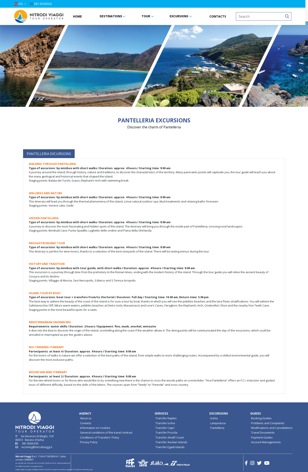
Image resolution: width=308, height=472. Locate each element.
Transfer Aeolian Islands (171, 442)
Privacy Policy (89, 442)
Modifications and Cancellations (272, 428)
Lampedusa (218, 423)
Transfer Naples (166, 418)
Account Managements (266, 442)
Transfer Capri (164, 428)
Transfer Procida (166, 432)
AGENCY (85, 413)
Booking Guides (261, 418)
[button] (21, 4)
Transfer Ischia (165, 423)
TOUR (147, 16)
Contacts (85, 423)
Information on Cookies (95, 428)
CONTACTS (219, 16)
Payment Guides (262, 437)
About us (86, 418)
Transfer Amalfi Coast (169, 437)
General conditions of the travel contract (106, 432)
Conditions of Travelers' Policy (99, 437)
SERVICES (161, 413)
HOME (78, 16)
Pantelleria (217, 428)
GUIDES (255, 413)
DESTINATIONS (112, 16)
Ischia (214, 418)
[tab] (49, 153)
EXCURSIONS (180, 16)
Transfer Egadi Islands (170, 447)
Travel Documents (263, 432)
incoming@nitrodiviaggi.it (36, 447)
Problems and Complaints (267, 423)
